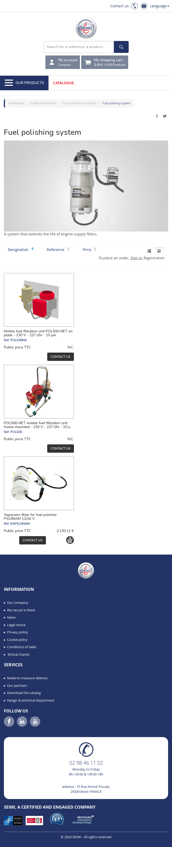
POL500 (16, 432)
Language (159, 5)
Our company (17, 602)
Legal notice (16, 624)
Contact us (119, 5)
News (11, 617)
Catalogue (63, 82)
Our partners (17, 685)
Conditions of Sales (21, 647)
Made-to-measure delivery (27, 678)
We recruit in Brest (21, 610)
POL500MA (18, 340)
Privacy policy (17, 632)
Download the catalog (24, 692)
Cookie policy (17, 639)
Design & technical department (30, 700)
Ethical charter (18, 654)
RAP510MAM (20, 524)
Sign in (136, 257)
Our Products (24, 83)
